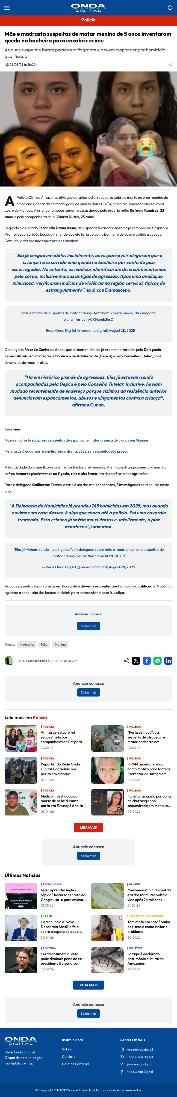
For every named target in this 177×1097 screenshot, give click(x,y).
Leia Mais (88, 827)
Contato (69, 1056)
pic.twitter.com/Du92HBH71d (101, 556)
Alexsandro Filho (34, 661)
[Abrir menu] (7, 8)
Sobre (67, 1049)
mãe (44, 644)
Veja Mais (89, 985)
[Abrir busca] (170, 8)
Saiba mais (88, 626)
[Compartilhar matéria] (170, 64)
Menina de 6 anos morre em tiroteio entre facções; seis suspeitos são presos (66, 451)
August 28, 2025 (122, 330)
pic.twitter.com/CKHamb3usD (88, 319)
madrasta (27, 644)
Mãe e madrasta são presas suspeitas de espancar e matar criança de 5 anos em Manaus (76, 440)
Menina (60, 644)
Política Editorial (75, 1063)
